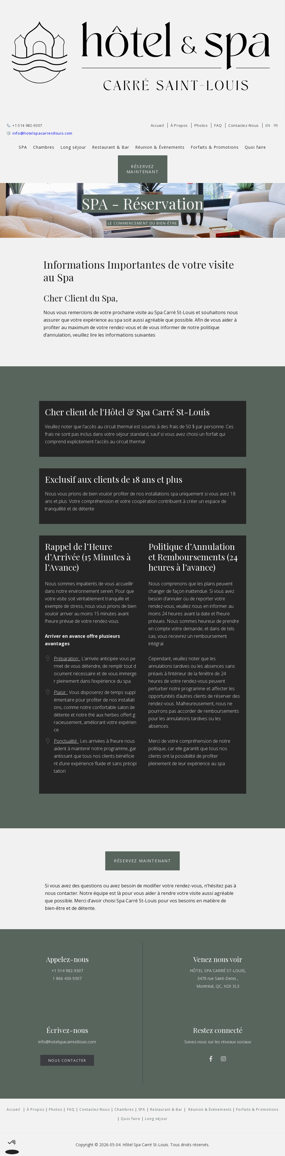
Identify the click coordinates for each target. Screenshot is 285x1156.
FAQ (218, 125)
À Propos (179, 125)
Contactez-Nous (243, 125)
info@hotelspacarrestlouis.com (42, 133)
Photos (201, 125)
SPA (23, 147)
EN (267, 125)
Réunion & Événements (160, 147)
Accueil (157, 125)
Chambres (43, 147)
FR (276, 125)
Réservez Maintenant (143, 169)
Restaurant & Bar (110, 147)
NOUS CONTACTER (67, 1060)
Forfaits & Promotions (215, 147)
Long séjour (73, 147)
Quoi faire (255, 147)
